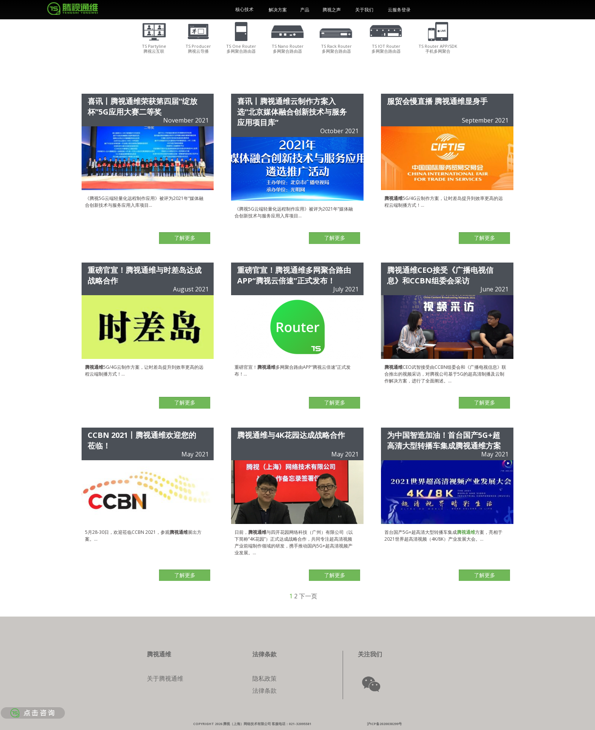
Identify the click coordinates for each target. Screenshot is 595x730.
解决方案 (278, 9)
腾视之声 (332, 9)
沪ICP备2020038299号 (384, 723)
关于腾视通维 (165, 678)
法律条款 (264, 690)
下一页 (308, 596)
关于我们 (364, 9)
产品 (304, 9)
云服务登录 (399, 9)
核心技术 (244, 9)
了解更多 (184, 237)
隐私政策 (264, 678)
